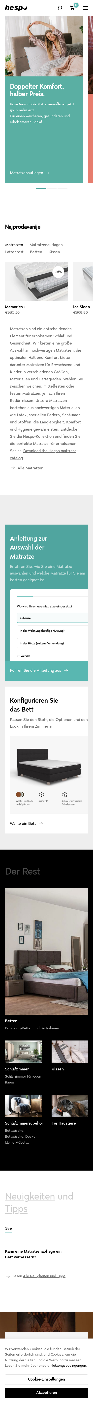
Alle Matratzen (30, 436)
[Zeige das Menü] (85, 7)
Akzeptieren (46, 1392)
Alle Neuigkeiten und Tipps (44, 1244)
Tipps (16, 1177)
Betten (36, 252)
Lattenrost (14, 252)
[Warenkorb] (72, 8)
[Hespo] (16, 8)
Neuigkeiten (30, 1164)
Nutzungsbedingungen (68, 1365)
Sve (8, 1196)
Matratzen (14, 245)
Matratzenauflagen (26, 173)
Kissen (54, 252)
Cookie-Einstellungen (46, 1379)
